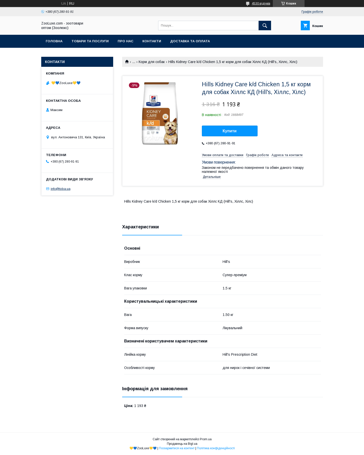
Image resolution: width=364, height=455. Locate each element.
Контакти (151, 41)
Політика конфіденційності (216, 448)
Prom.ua (206, 439)
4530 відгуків (261, 3)
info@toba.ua (60, 189)
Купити (230, 131)
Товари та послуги (90, 41)
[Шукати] (265, 25)
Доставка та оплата (190, 41)
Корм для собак (152, 62)
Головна (54, 41)
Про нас (125, 41)
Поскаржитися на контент (177, 448)
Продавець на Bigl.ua (182, 443)
